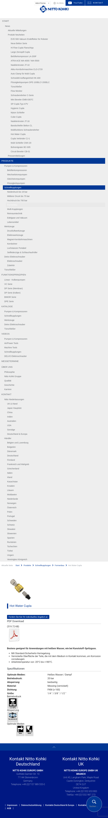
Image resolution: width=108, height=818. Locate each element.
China (9, 412)
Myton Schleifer (18, 112)
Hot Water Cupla (18, 134)
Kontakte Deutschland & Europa (59, 805)
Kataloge (7, 306)
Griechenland (13, 468)
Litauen (10, 490)
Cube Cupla (16, 117)
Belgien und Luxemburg (17, 443)
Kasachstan (12, 481)
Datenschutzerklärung (31, 805)
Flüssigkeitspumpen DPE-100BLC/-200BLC (30, 82)
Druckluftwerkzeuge (16, 231)
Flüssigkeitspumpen (16, 183)
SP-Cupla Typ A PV (19, 104)
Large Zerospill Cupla (20, 52)
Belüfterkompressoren (17, 170)
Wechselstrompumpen (17, 174)
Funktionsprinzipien (13, 274)
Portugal (11, 516)
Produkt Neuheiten (16, 35)
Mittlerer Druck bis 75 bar (18, 196)
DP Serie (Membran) (13, 288)
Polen (9, 512)
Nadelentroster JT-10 (20, 65)
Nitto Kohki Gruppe (12, 376)
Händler (7, 438)
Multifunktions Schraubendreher (25, 130)
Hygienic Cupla (17, 108)
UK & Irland (12, 404)
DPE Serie (9, 301)
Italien (9, 473)
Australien (11, 421)
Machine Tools (10, 347)
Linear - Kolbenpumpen (14, 280)
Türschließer (16, 86)
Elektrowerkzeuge (15, 235)
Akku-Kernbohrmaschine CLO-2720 (27, 69)
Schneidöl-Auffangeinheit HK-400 (25, 78)
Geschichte (9, 385)
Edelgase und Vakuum (17, 218)
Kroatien (11, 486)
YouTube (78, 3)
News (7, 26)
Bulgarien (11, 447)
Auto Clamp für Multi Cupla (23, 74)
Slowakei (11, 529)
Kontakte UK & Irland (87, 805)
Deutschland (12, 455)
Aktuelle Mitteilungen (17, 30)
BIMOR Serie (10, 297)
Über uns (7, 367)
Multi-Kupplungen (15, 209)
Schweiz (11, 525)
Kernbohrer (12, 244)
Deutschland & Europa (17, 434)
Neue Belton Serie (19, 43)
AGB (9, 808)
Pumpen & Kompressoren (15, 166)
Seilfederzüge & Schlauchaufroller (22, 252)
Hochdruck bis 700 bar (17, 200)
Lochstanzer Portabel (16, 248)
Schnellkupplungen (12, 187)
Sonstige (11, 430)
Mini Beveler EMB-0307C (22, 99)
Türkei (10, 551)
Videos (5, 334)
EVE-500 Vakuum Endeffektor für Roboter (29, 39)
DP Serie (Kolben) (12, 293)
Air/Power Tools (11, 343)
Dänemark (11, 451)
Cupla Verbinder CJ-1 (20, 138)
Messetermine (10, 361)
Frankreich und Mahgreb (18, 464)
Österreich (11, 507)
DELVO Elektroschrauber (15, 356)
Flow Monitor (16, 91)
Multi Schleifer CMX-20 (21, 143)
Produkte (7, 161)
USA (9, 425)
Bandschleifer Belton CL (21, 125)
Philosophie (9, 372)
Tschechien (12, 546)
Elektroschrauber (14, 261)
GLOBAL (60, 3)
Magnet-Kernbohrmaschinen (20, 239)
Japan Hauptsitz (14, 408)
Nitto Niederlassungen (14, 399)
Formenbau (12, 205)
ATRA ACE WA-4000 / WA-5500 (25, 61)
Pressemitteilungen (16, 156)
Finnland (11, 460)
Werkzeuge (9, 226)
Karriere (7, 389)
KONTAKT (98, 3)
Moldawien (12, 494)
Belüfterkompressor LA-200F (23, 56)
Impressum (12, 805)
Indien (10, 417)
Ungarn (10, 555)
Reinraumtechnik (14, 213)
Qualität (7, 381)
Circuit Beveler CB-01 (20, 151)
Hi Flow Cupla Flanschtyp (22, 48)
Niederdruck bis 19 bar (17, 192)
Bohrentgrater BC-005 (20, 147)
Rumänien (11, 542)
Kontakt (6, 394)
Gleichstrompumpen (16, 179)
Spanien (10, 538)
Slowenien (11, 533)
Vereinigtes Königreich (17, 559)
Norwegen (11, 503)
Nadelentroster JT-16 (20, 121)
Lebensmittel (13, 222)
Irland (9, 477)
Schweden (11, 520)
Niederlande (12, 499)
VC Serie (8, 284)
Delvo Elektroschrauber (14, 257)
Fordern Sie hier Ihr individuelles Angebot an (28, 617)
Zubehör (11, 265)
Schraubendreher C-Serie (22, 95)
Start (5, 21)
